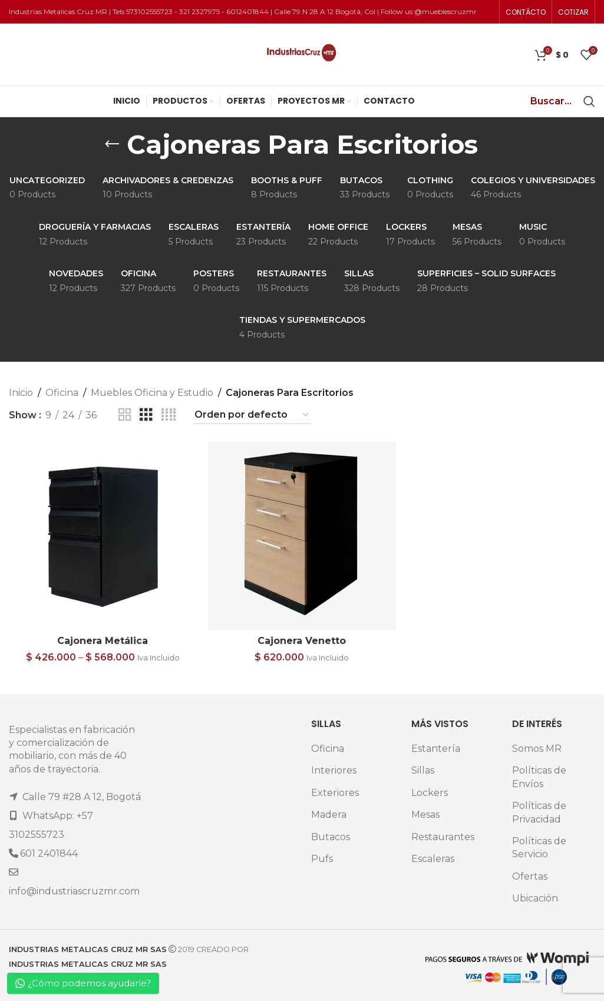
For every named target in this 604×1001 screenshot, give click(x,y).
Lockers (429, 792)
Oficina (61, 392)
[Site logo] (302, 54)
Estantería (435, 748)
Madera (328, 814)
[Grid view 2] (124, 415)
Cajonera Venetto (302, 640)
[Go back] (112, 144)
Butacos (330, 837)
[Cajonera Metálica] (102, 535)
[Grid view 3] (146, 415)
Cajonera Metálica (102, 640)
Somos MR (537, 748)
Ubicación (535, 898)
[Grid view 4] (168, 415)
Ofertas (529, 876)
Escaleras (432, 858)
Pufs (322, 858)
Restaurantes (442, 837)
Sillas (422, 770)
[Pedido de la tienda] (252, 415)
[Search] (589, 101)
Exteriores (335, 792)
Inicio (21, 392)
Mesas (425, 814)
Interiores (334, 770)
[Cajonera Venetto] (301, 535)
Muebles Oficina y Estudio (152, 392)
